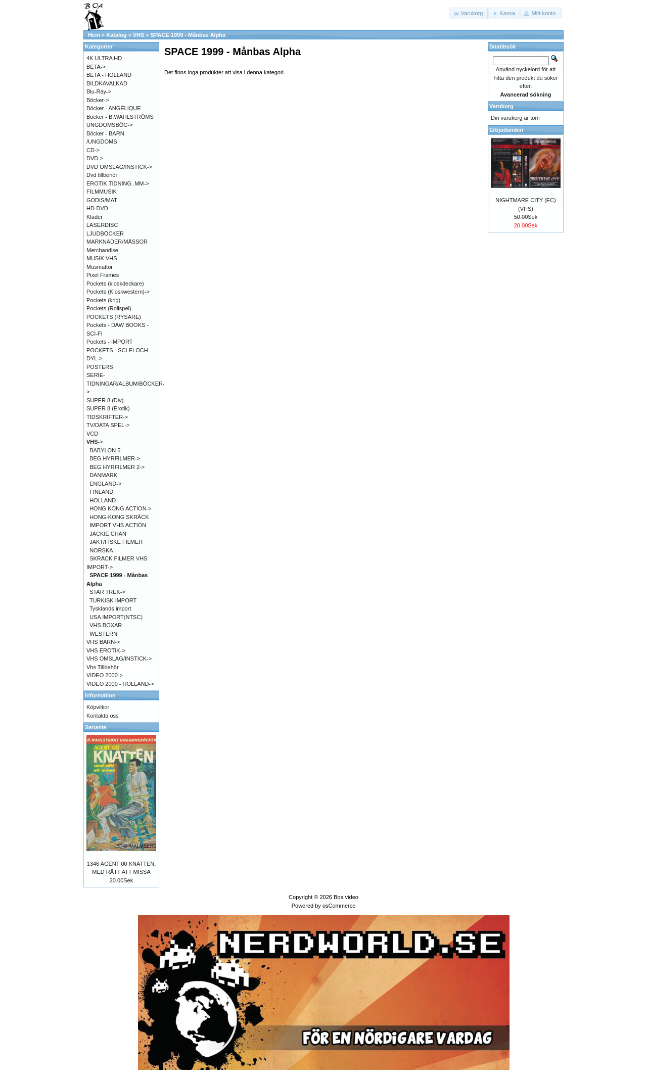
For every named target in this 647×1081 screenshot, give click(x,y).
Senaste (95, 727)
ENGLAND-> (105, 484)
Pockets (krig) (103, 300)
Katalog (116, 35)
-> (94, 442)
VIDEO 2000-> (104, 675)
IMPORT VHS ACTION (117, 525)
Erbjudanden (506, 130)
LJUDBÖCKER (105, 233)
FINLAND (101, 492)
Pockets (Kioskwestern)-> (118, 292)
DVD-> (94, 158)
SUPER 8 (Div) (104, 400)
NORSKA (101, 550)
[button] (469, 13)
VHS (139, 35)
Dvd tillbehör (101, 175)
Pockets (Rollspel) (108, 308)
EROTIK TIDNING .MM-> (117, 183)
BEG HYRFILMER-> (114, 458)
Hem (94, 35)
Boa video (346, 897)
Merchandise (102, 250)
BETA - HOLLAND (108, 75)
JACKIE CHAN (107, 534)
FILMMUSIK (101, 192)
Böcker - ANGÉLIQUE (113, 108)
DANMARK (103, 475)
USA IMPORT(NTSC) (116, 617)
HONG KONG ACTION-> (120, 508)
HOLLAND (102, 500)
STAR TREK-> (107, 592)
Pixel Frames (102, 275)
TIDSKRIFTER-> (107, 417)
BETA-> (96, 67)
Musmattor (99, 267)
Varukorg (501, 106)
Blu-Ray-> (98, 91)
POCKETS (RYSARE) (113, 317)
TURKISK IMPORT (112, 600)
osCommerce (338, 906)
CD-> (93, 150)
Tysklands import (110, 608)
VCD (92, 434)
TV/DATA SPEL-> (107, 425)
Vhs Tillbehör (102, 667)
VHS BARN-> (103, 642)
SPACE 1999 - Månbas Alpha (188, 35)
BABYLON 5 (104, 450)
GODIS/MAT (101, 200)
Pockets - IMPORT (109, 342)
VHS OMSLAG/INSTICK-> (119, 658)
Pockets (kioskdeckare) (115, 283)
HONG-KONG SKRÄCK (119, 517)
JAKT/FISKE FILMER (116, 542)
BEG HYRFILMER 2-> (117, 467)
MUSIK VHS (101, 258)
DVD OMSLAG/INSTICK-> (119, 167)
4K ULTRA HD (104, 58)
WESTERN (103, 634)
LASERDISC (102, 225)
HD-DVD (97, 208)
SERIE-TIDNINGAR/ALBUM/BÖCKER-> (125, 383)
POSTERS (99, 367)
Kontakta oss (102, 716)
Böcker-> (97, 100)
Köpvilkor (97, 707)
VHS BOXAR (105, 625)
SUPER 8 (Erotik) (108, 408)
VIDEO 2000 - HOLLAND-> (120, 684)
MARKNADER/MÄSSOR (117, 242)
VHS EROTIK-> (105, 650)
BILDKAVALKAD (106, 83)
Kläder (94, 217)
